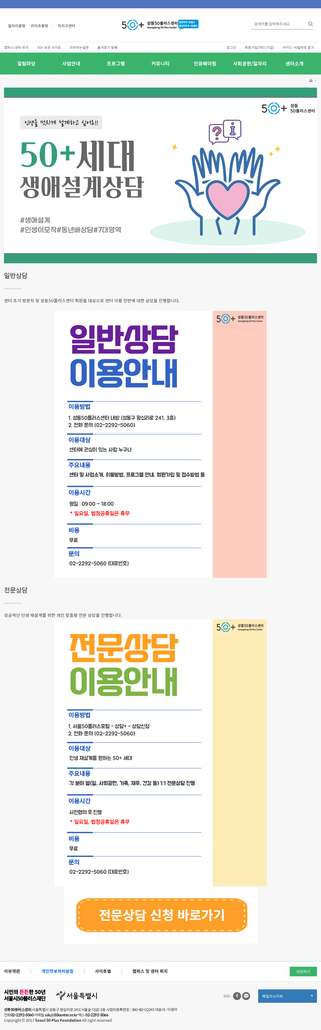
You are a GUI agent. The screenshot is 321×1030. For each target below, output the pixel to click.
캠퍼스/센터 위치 (16, 47)
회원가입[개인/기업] (259, 47)
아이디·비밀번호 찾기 (298, 47)
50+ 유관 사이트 (49, 47)
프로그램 (116, 63)
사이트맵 (103, 971)
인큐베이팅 (205, 63)
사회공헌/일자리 (250, 63)
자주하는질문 (79, 47)
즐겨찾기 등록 (107, 47)
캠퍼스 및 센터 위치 (150, 971)
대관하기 (303, 971)
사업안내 (71, 63)
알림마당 (26, 63)
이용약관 (12, 971)
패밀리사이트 (287, 998)
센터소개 (294, 63)
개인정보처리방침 (57, 971)
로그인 (231, 47)
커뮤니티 (160, 63)
